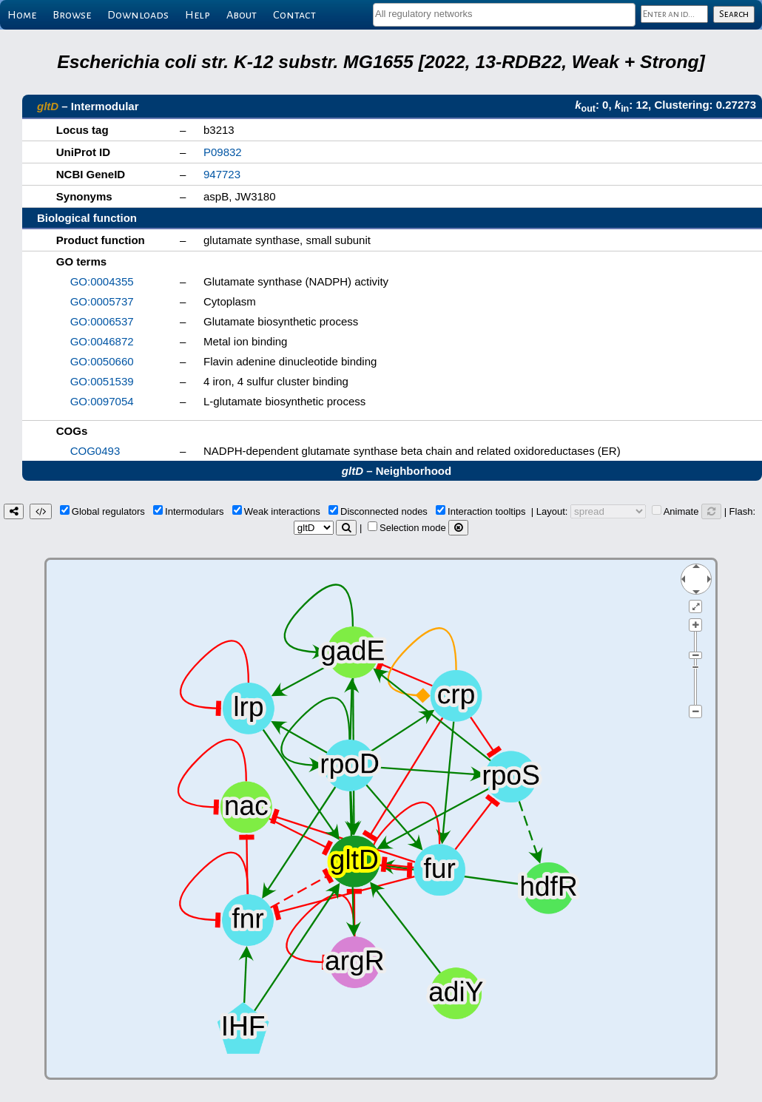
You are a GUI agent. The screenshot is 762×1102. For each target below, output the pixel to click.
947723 (221, 174)
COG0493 (95, 450)
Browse (72, 15)
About (241, 15)
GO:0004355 (102, 281)
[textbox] (504, 13)
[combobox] (504, 15)
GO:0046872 (102, 341)
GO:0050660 (102, 361)
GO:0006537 (102, 321)
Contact (294, 15)
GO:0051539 (102, 381)
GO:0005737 (102, 301)
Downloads (138, 15)
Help (197, 15)
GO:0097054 (102, 401)
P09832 (222, 152)
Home (21, 15)
